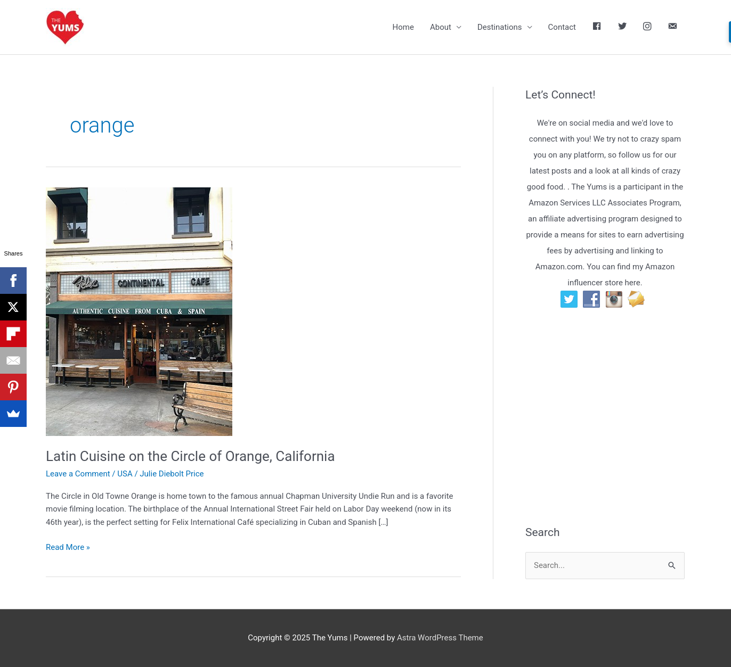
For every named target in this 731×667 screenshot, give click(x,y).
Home (403, 27)
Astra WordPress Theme (440, 638)
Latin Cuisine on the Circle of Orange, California (190, 456)
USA (124, 474)
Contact (562, 27)
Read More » (68, 547)
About (440, 27)
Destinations (499, 27)
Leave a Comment (78, 474)
